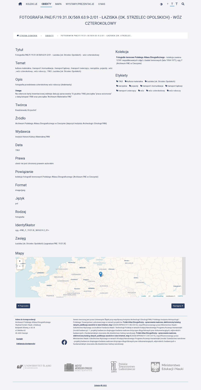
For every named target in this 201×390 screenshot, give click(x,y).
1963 (120, 81)
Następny (178, 306)
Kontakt (19, 339)
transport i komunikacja (153, 86)
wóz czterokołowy (156, 90)
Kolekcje (31, 4)
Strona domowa (27, 36)
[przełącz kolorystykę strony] (161, 4)
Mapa (58, 4)
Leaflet (144, 296)
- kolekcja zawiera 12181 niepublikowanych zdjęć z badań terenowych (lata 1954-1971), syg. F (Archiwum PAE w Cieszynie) (149, 60)
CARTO (180, 296)
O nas (101, 4)
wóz (142, 90)
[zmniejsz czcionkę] (168, 4)
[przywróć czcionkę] (172, 4)
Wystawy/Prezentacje (80, 4)
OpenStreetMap (158, 296)
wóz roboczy (175, 90)
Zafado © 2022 (100, 385)
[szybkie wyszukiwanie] (183, 4)
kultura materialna (135, 81)
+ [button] (20, 261)
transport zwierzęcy (127, 90)
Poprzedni (23, 306)
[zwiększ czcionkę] (176, 4)
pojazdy (134, 86)
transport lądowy (175, 86)
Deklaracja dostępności (25, 344)
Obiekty (46, 4)
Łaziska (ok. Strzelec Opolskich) (161, 81)
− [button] (20, 266)
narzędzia (122, 86)
